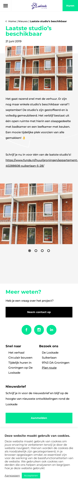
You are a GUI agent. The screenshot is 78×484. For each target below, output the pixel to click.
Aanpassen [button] (12, 475)
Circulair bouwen (20, 357)
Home (12, 21)
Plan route (49, 367)
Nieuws (23, 21)
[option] (36, 213)
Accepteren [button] (31, 475)
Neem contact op (39, 312)
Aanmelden (39, 418)
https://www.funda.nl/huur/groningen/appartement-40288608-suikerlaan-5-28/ (42, 162)
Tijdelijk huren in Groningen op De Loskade (20, 367)
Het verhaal (16, 352)
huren (70, 5)
